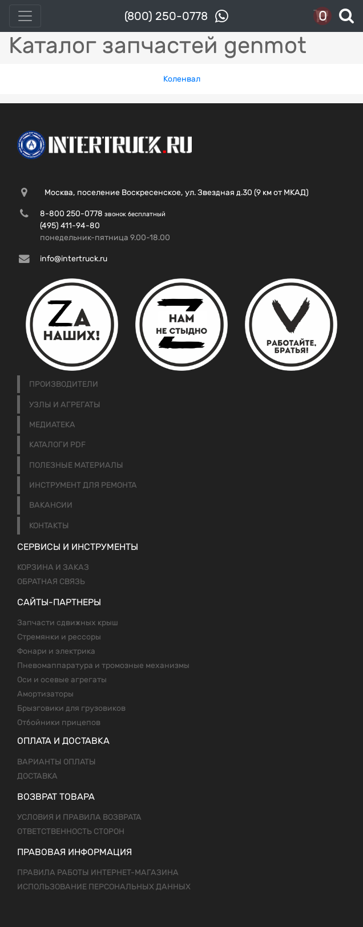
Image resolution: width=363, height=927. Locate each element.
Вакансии (50, 505)
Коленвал (181, 79)
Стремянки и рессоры (59, 637)
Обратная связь (51, 581)
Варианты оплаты (56, 762)
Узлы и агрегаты (64, 405)
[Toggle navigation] (25, 16)
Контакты (49, 526)
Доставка (37, 776)
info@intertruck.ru (73, 259)
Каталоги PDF (57, 445)
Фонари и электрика (56, 651)
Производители (63, 384)
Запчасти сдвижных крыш (67, 623)
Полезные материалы (76, 465)
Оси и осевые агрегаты (62, 680)
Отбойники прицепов (58, 722)
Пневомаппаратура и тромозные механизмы (103, 665)
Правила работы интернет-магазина (98, 872)
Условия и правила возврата (79, 817)
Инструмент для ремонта (83, 485)
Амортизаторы (45, 694)
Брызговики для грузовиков (71, 708)
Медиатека (52, 425)
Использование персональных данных (104, 887)
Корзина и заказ (53, 567)
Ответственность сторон (70, 831)
